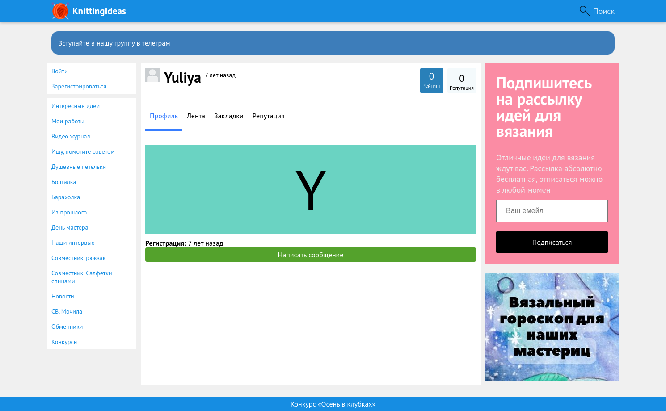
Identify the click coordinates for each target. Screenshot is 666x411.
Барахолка (65, 197)
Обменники (67, 327)
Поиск (604, 11)
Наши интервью (73, 243)
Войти (59, 71)
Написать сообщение (311, 254)
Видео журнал (70, 136)
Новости (62, 296)
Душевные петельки (78, 167)
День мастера (70, 227)
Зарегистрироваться (78, 86)
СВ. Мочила (66, 311)
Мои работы (67, 121)
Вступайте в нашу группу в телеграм (114, 42)
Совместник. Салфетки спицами (81, 277)
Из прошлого (69, 212)
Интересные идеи (75, 106)
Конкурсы (64, 342)
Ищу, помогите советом (83, 151)
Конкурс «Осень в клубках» (333, 403)
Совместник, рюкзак (78, 258)
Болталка (63, 182)
